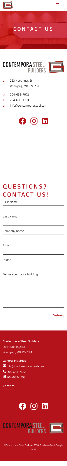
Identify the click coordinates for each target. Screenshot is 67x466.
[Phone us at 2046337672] (33, 95)
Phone (7, 260)
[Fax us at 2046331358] (33, 100)
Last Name (10, 217)
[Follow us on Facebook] (22, 122)
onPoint (51, 451)
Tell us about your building (20, 275)
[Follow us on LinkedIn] (45, 122)
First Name (10, 202)
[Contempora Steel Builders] (8, 5)
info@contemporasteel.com (28, 106)
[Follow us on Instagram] (34, 122)
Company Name (13, 231)
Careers (8, 392)
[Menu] (57, 5)
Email (6, 246)
